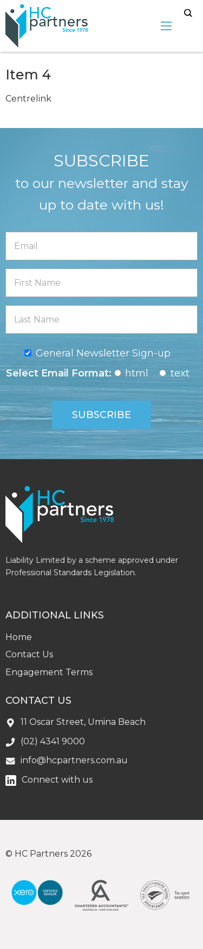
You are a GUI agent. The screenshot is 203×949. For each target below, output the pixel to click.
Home (18, 637)
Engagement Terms (49, 672)
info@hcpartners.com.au (74, 760)
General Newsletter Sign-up (103, 353)
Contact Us (29, 654)
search (188, 13)
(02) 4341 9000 (53, 741)
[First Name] (101, 282)
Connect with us (57, 780)
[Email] (101, 246)
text (180, 373)
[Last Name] (101, 319)
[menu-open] (166, 26)
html (136, 373)
